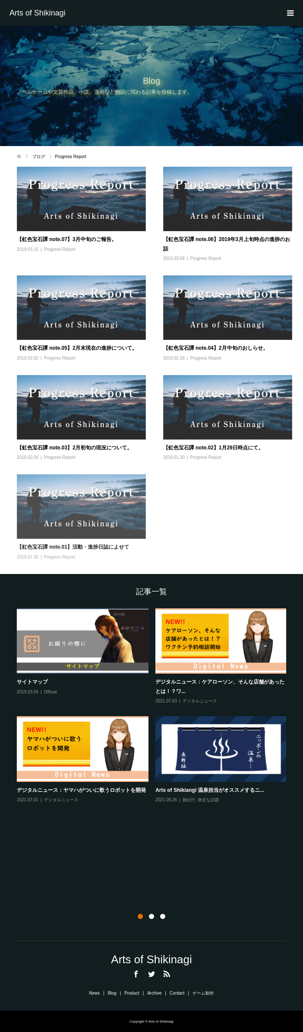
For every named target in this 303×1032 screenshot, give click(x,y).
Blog (112, 993)
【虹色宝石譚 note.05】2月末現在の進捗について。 (77, 348)
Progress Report (59, 249)
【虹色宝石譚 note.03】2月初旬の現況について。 (74, 448)
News (94, 993)
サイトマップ (32, 682)
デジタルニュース (199, 701)
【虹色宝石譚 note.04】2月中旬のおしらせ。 (215, 348)
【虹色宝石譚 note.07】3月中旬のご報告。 (67, 239)
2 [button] (151, 916)
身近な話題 (208, 799)
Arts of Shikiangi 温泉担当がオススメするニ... (209, 790)
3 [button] (162, 916)
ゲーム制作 (203, 993)
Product (131, 993)
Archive (154, 993)
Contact (177, 993)
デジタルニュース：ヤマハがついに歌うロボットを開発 (81, 790)
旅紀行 (188, 799)
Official (50, 692)
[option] (155, 706)
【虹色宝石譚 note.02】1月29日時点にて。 (213, 448)
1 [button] (140, 916)
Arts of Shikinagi (37, 13)
